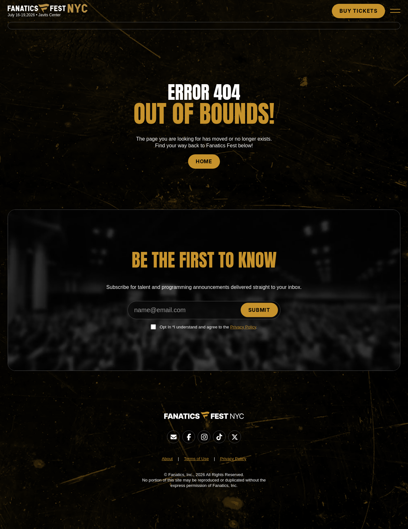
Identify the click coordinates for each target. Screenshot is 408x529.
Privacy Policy (243, 327)
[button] (395, 11)
